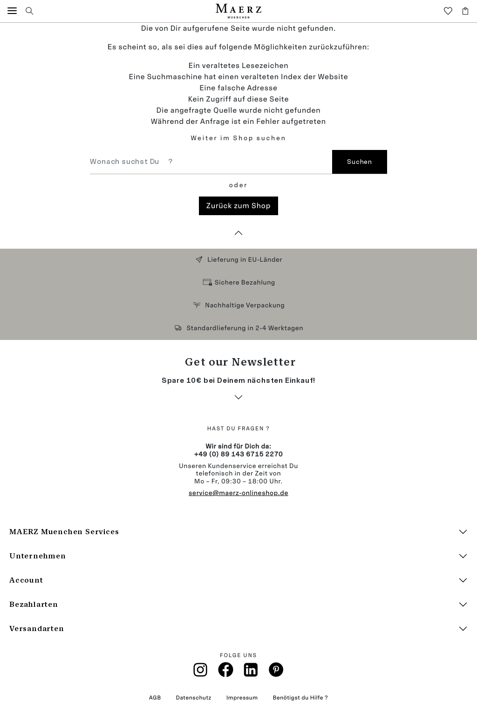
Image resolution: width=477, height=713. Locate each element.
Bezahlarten (33, 604)
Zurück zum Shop (238, 205)
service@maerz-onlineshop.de (238, 493)
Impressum (242, 697)
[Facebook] (225, 672)
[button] (12, 11)
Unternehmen (37, 555)
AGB (155, 697)
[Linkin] (251, 672)
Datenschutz (193, 697)
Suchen (359, 162)
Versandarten (36, 628)
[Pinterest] (276, 672)
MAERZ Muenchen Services (64, 531)
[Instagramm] (201, 672)
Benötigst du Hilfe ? (300, 697)
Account (26, 580)
